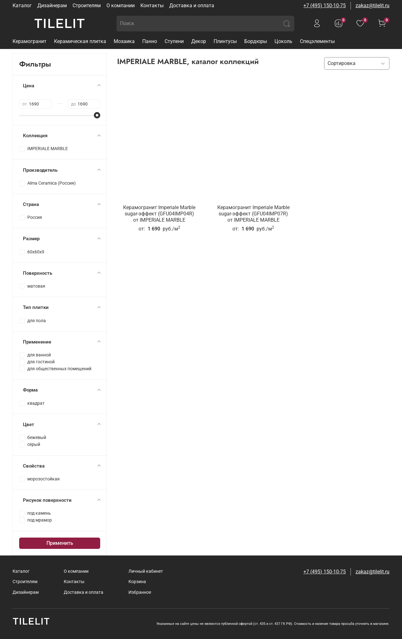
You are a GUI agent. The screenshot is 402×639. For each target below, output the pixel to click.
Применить (59, 543)
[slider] (97, 115)
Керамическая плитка (80, 41)
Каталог (22, 5)
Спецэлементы (317, 41)
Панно (149, 41)
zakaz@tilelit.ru (372, 5)
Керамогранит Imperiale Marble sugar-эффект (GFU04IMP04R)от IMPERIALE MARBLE (159, 213)
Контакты (152, 5)
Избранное (139, 592)
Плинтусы (225, 41)
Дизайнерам (52, 5)
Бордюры (255, 41)
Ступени (174, 41)
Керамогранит (29, 41)
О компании (120, 5)
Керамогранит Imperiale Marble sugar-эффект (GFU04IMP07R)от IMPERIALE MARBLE (253, 213)
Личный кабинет (145, 571)
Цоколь (283, 41)
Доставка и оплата (191, 5)
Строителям (87, 5)
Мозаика (124, 41)
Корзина (137, 581)
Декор (198, 41)
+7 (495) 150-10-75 (324, 5)
